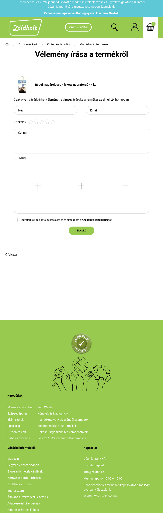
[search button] (114, 27)
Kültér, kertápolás (58, 44)
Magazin (13, 458)
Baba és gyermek (18, 438)
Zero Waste (45, 407)
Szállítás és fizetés (19, 484)
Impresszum (15, 490)
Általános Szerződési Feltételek (27, 497)
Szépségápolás (17, 413)
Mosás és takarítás (19, 407)
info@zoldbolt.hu (95, 472)
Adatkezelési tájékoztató (23, 503)
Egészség (13, 426)
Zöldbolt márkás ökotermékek (57, 426)
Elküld (81, 230)
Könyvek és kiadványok (53, 413)
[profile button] (135, 27)
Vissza (11, 254)
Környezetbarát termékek (24, 478)
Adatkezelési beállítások (23, 510)
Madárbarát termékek (94, 44)
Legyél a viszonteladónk (23, 465)
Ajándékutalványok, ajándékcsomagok (63, 419)
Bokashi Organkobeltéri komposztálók (63, 432)
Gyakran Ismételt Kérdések (25, 471)
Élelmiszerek (15, 419)
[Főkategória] (7, 44)
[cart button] (150, 27)
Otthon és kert (27, 44)
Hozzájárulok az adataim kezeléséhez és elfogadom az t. (66, 219)
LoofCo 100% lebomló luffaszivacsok (62, 438)
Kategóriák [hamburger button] (78, 27)
